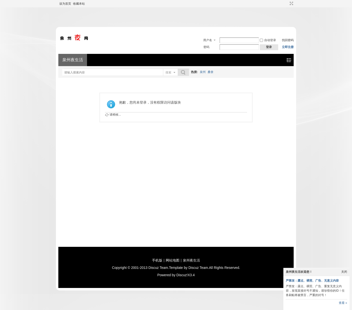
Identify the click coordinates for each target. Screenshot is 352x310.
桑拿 (211, 72)
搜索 (168, 72)
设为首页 (65, 3)
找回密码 (288, 40)
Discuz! (182, 275)
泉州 (203, 72)
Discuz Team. (159, 268)
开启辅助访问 (287, 3)
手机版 (157, 260)
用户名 (207, 40)
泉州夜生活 (72, 60)
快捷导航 (289, 60)
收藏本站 (79, 3)
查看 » (343, 303)
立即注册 (288, 47)
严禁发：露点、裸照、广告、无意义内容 (312, 280)
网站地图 (172, 260)
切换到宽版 (291, 3)
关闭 (344, 272)
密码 (206, 47)
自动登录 (268, 40)
